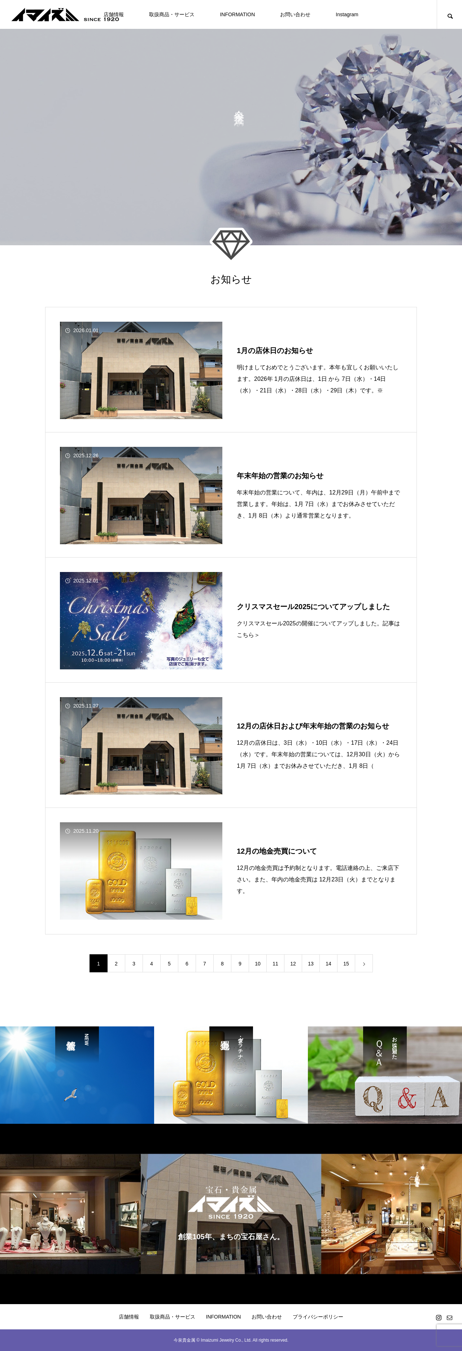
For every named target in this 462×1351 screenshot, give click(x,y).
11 (275, 964)
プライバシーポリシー (318, 1317)
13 (311, 964)
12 (293, 964)
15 (346, 964)
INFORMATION (237, 14)
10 (258, 964)
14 (328, 964)
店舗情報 (129, 1317)
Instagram (347, 14)
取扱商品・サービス (172, 14)
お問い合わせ (295, 14)
